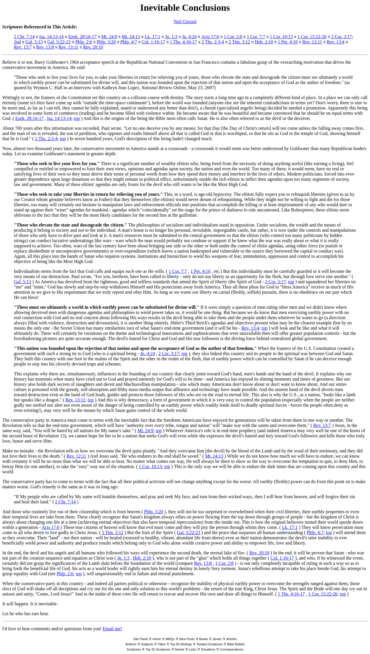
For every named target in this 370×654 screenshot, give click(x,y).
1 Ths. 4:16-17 (183, 41)
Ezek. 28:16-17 (82, 36)
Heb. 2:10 (264, 41)
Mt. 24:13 (131, 36)
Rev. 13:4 (335, 41)
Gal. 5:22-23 (59, 41)
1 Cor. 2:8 (233, 36)
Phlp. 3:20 (106, 41)
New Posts (187, 639)
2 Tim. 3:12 (239, 41)
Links (192, 649)
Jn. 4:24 (189, 36)
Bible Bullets (236, 644)
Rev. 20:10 (93, 47)
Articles (231, 639)
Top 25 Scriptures (158, 649)
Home (156, 639)
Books (203, 639)
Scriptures (134, 649)
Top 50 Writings (181, 644)
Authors (130, 644)
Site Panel (140, 639)
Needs (179, 649)
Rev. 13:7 (23, 47)
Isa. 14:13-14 (51, 36)
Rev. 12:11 (312, 41)
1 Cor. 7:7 (256, 36)
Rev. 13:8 (45, 47)
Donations (208, 649)
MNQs (170, 639)
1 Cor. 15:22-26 (312, 36)
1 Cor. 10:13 (281, 36)
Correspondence (231, 649)
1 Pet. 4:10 (288, 41)
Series (216, 639)
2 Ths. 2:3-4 (212, 41)
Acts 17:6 (210, 36)
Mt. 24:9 (109, 36)
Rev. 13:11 (69, 47)
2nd (17, 41)
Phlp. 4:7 (128, 41)
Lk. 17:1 (152, 36)
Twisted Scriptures (210, 644)
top (77, 118)
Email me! (112, 628)
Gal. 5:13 (34, 41)
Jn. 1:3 (171, 36)
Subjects (147, 644)
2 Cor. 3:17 (341, 36)
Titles (161, 644)
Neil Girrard (185, 21)
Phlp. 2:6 (83, 41)
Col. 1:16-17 (153, 41)
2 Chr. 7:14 (24, 36)
